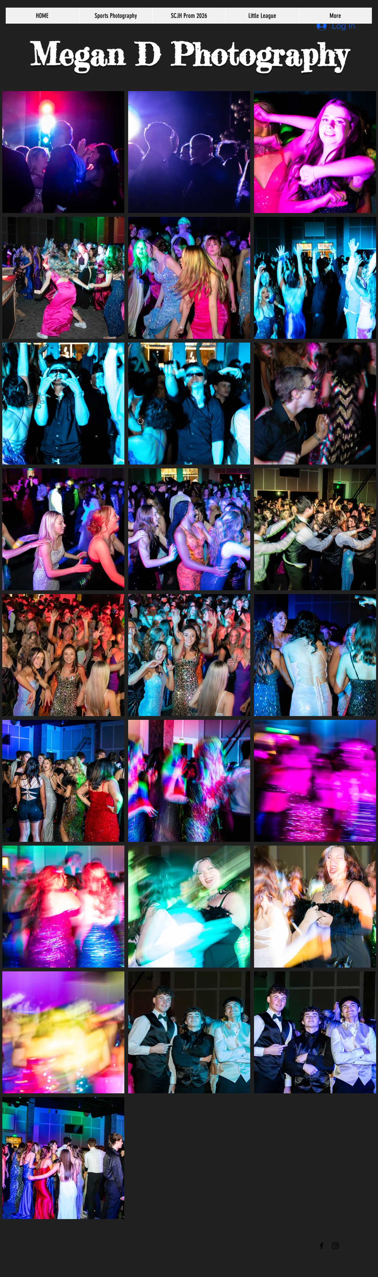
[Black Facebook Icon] (321, 1245)
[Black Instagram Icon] (335, 1245)
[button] (262, 16)
